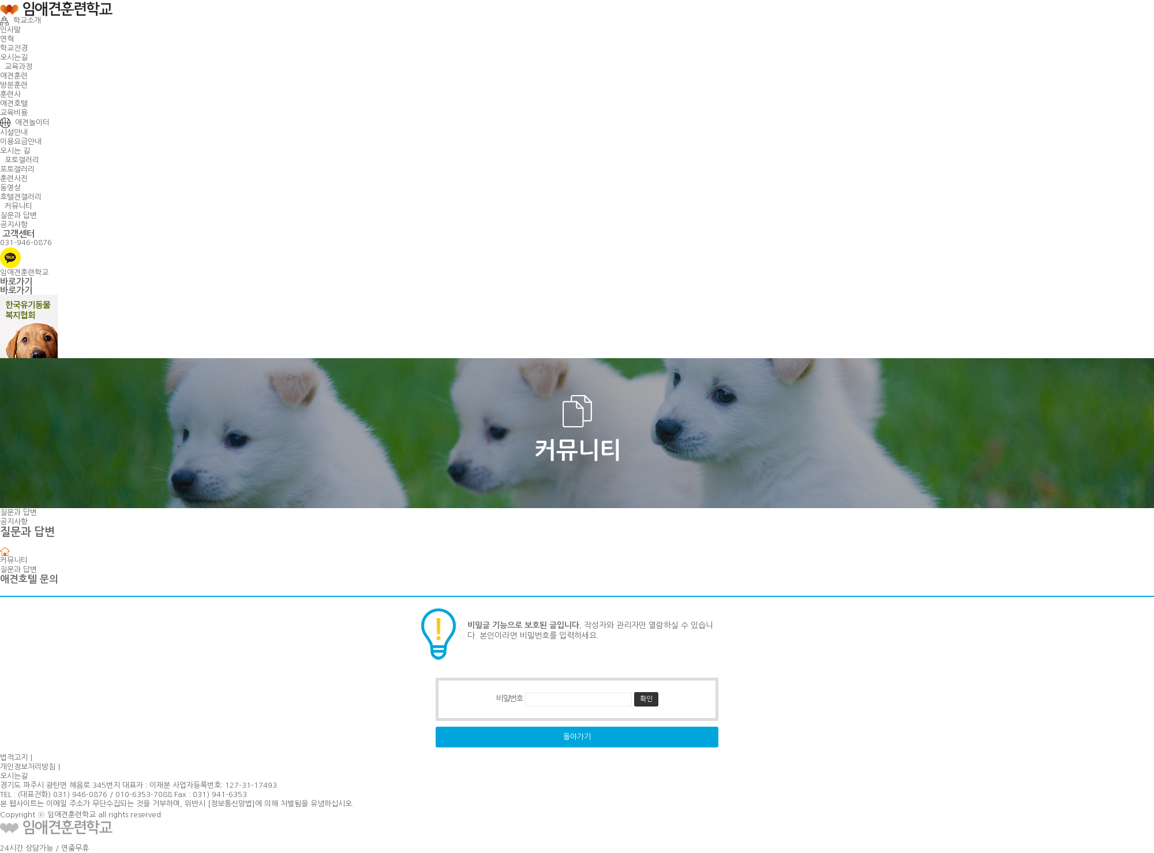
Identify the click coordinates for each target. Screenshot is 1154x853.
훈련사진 (14, 178)
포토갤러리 (19, 160)
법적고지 (14, 757)
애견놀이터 (25, 122)
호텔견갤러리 (21, 197)
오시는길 (14, 57)
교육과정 (16, 66)
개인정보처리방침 (27, 767)
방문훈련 (14, 85)
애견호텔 (14, 103)
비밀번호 (509, 699)
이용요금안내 (21, 141)
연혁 (7, 39)
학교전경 (14, 48)
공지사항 (14, 224)
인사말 (10, 29)
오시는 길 (15, 151)
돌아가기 (577, 737)
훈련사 (10, 94)
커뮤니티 (16, 206)
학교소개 (20, 20)
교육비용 (14, 113)
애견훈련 (14, 76)
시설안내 (14, 132)
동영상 (10, 187)
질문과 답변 (18, 215)
